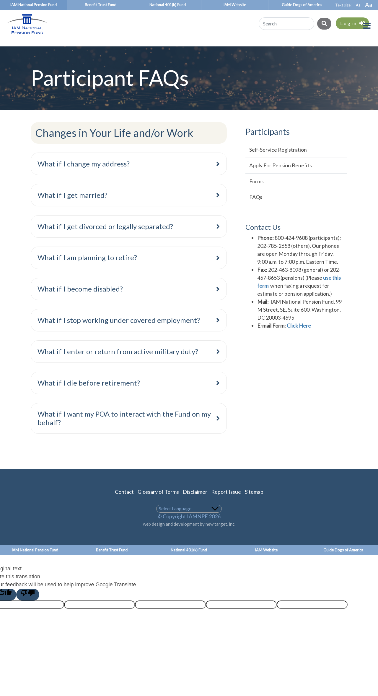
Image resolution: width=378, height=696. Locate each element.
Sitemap (254, 501)
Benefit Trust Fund (100, 4)
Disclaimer (195, 501)
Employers (156, 48)
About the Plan (297, 48)
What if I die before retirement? (89, 393)
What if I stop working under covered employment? (119, 330)
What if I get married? (72, 205)
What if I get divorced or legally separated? (105, 236)
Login (352, 23)
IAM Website (234, 4)
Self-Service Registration (278, 159)
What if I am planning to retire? (87, 267)
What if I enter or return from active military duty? (118, 361)
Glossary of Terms (158, 501)
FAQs (255, 207)
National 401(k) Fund (167, 4)
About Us (352, 48)
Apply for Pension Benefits (280, 175)
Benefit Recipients (95, 48)
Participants (31, 48)
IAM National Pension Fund (33, 4)
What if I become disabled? (80, 298)
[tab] (129, 174)
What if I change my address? (84, 173)
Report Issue (226, 501)
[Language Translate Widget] (189, 519)
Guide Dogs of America (302, 4)
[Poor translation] (27, 605)
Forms (256, 191)
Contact (124, 501)
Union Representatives (222, 48)
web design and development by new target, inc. (189, 534)
